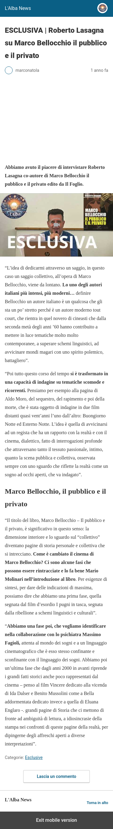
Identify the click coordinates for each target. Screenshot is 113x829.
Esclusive (33, 757)
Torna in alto (97, 802)
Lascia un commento (56, 776)
